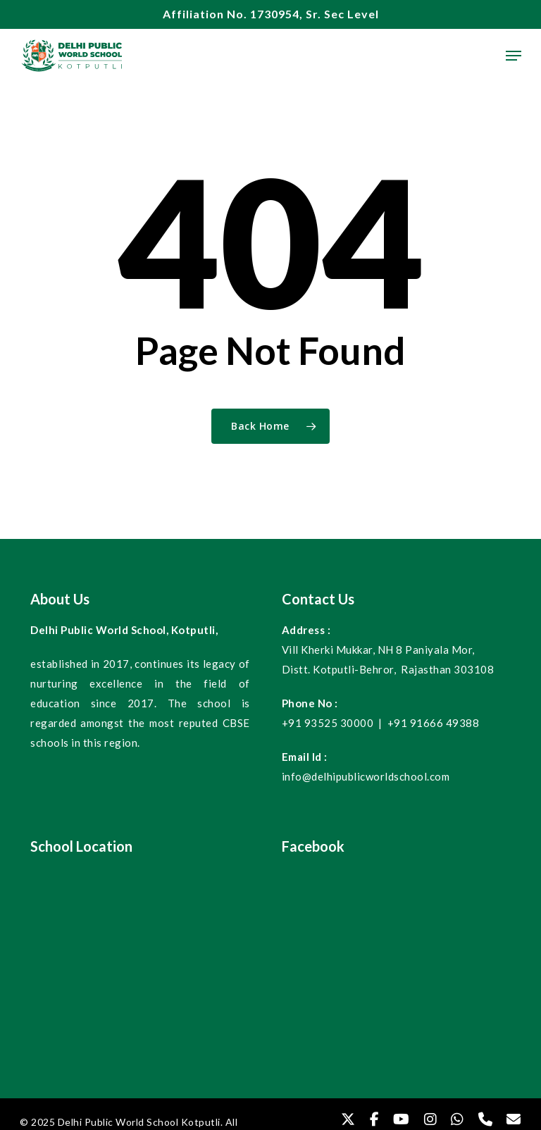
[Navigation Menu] (513, 56)
